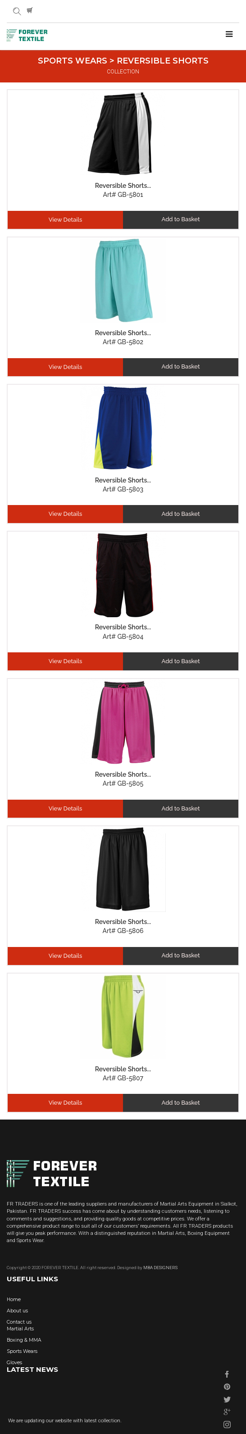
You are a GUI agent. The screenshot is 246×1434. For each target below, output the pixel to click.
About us (17, 1311)
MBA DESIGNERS (160, 1267)
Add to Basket (181, 219)
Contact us (19, 1322)
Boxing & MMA (24, 1340)
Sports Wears (22, 1351)
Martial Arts (20, 1329)
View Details (65, 219)
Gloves (14, 1363)
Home (14, 1299)
